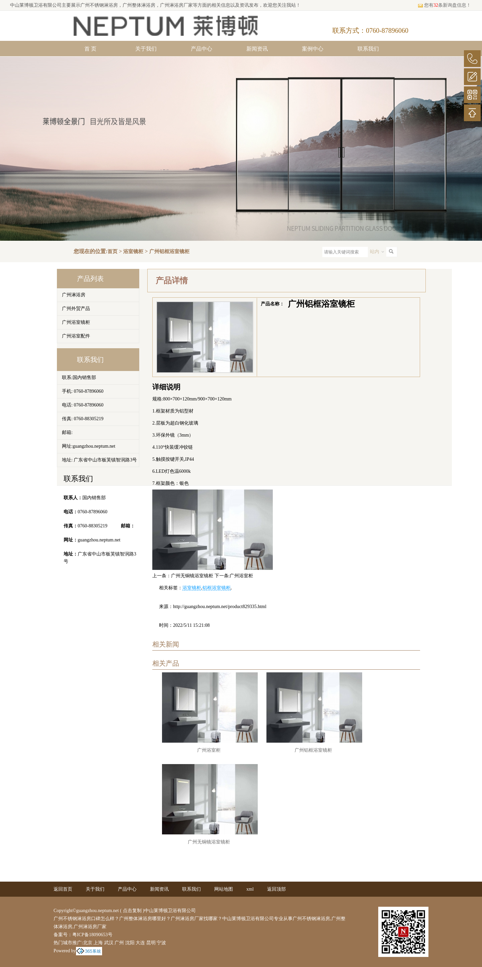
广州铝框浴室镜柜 (169, 251)
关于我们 (146, 49)
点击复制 (132, 910)
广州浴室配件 (76, 336)
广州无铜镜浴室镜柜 (192, 575)
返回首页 (63, 889)
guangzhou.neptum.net (99, 539)
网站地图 (223, 889)
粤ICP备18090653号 (92, 934)
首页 (112, 251)
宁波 (161, 942)
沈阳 (130, 942)
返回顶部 (276, 889)
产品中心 (201, 49)
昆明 (151, 942)
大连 (140, 942)
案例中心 (312, 49)
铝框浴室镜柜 (217, 587)
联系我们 (368, 49)
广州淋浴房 (73, 294)
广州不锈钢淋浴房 (99, 5)
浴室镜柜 (133, 251)
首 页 (90, 49)
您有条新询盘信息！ (444, 5)
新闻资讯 (257, 49)
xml (250, 889)
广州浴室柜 (241, 575)
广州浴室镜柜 (76, 322)
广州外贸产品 (76, 308)
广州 (119, 942)
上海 (98, 942)
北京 (87, 942)
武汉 (108, 942)
